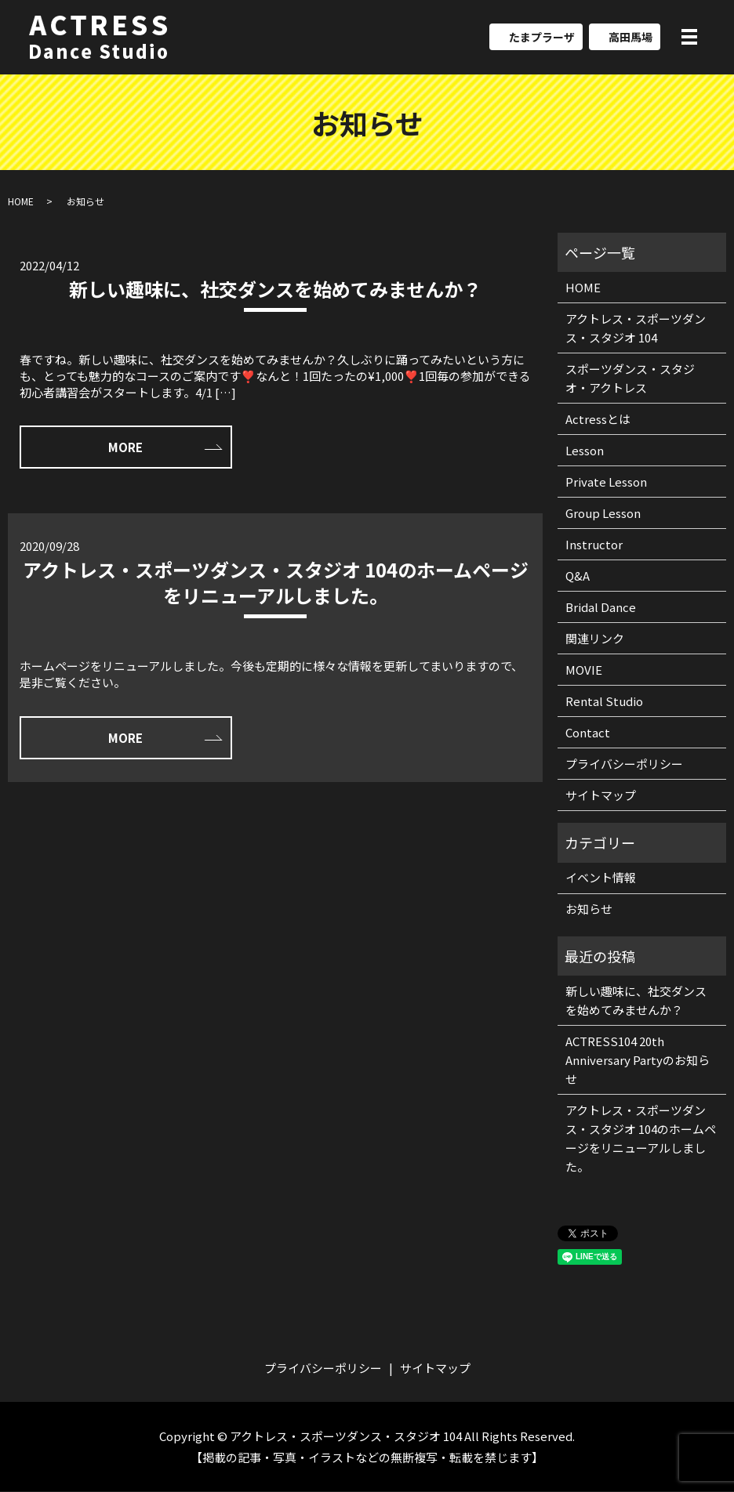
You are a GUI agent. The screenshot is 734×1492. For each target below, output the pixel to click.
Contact (587, 732)
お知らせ (588, 909)
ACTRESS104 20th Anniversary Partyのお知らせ (637, 1060)
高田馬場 (630, 37)
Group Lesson (603, 513)
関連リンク (594, 638)
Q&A (577, 575)
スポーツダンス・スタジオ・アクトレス (630, 378)
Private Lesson (606, 481)
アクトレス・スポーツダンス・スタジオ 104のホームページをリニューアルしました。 (276, 583)
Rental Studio (604, 701)
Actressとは (597, 419)
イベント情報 (600, 878)
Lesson (584, 450)
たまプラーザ (542, 37)
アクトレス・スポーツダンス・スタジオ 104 (635, 328)
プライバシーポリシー (624, 763)
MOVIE (583, 669)
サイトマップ (600, 795)
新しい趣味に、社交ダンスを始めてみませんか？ (275, 288)
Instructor (594, 544)
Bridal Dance (600, 607)
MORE (121, 448)
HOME (21, 201)
